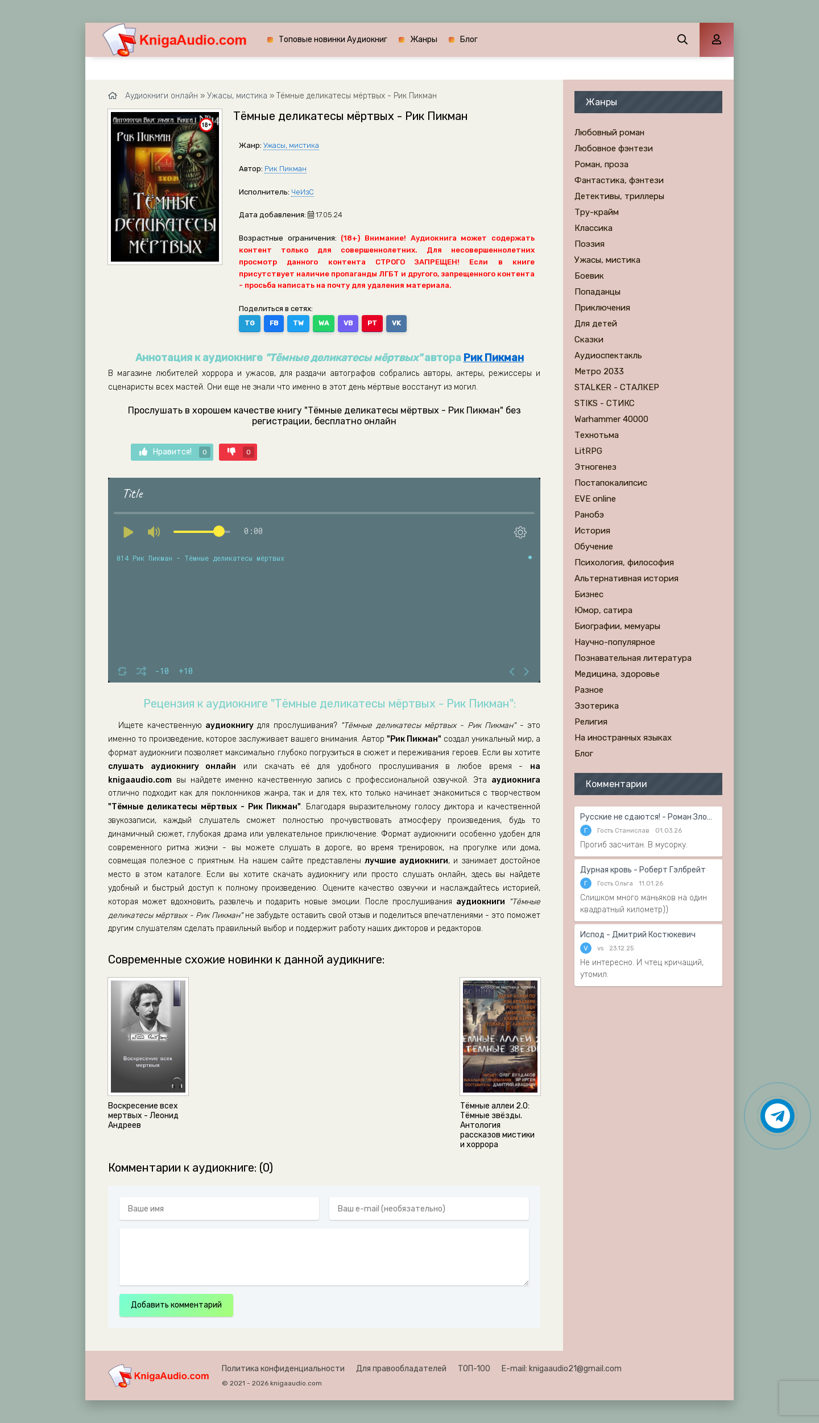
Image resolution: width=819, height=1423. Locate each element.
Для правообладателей (401, 1369)
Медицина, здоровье (617, 674)
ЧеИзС (302, 192)
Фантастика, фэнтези (619, 180)
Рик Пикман (285, 168)
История (592, 531)
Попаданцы (597, 292)
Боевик (589, 276)
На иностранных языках (623, 738)
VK (396, 323)
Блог (469, 39)
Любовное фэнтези (613, 148)
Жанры (423, 39)
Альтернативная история (626, 578)
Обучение (593, 546)
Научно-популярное (614, 642)
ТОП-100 (474, 1369)
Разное (588, 690)
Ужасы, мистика (291, 145)
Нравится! (174, 452)
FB (274, 323)
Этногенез (595, 467)
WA (323, 323)
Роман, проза (601, 164)
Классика (593, 228)
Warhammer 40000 (611, 419)
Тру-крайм (596, 212)
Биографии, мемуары (617, 626)
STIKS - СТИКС (604, 403)
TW (298, 323)
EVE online (595, 499)
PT (372, 323)
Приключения (602, 308)
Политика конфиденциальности (283, 1369)
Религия (590, 722)
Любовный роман (609, 132)
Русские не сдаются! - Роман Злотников (648, 817)
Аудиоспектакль (608, 355)
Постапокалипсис (610, 483)
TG (250, 323)
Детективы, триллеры (619, 196)
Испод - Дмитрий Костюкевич (638, 935)
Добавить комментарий (176, 1305)
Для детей (595, 323)
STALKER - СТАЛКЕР (616, 387)
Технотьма (596, 435)
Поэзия (589, 244)
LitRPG (588, 451)
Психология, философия (624, 562)
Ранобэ (589, 515)
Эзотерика (596, 706)
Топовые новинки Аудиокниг (333, 39)
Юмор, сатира (603, 610)
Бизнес (588, 594)
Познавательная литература (633, 658)
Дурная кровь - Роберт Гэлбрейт (643, 870)
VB (348, 323)
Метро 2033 (599, 371)
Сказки (588, 339)
